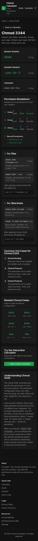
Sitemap (5, 524)
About (4, 488)
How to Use (6, 495)
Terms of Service (9, 508)
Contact (5, 491)
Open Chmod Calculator (19, 364)
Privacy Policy (7, 504)
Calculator (6, 484)
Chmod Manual (8, 518)
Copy (31, 57)
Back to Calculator (12, 27)
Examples (29, 8)
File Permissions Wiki (10, 521)
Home (4, 21)
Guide (21, 8)
